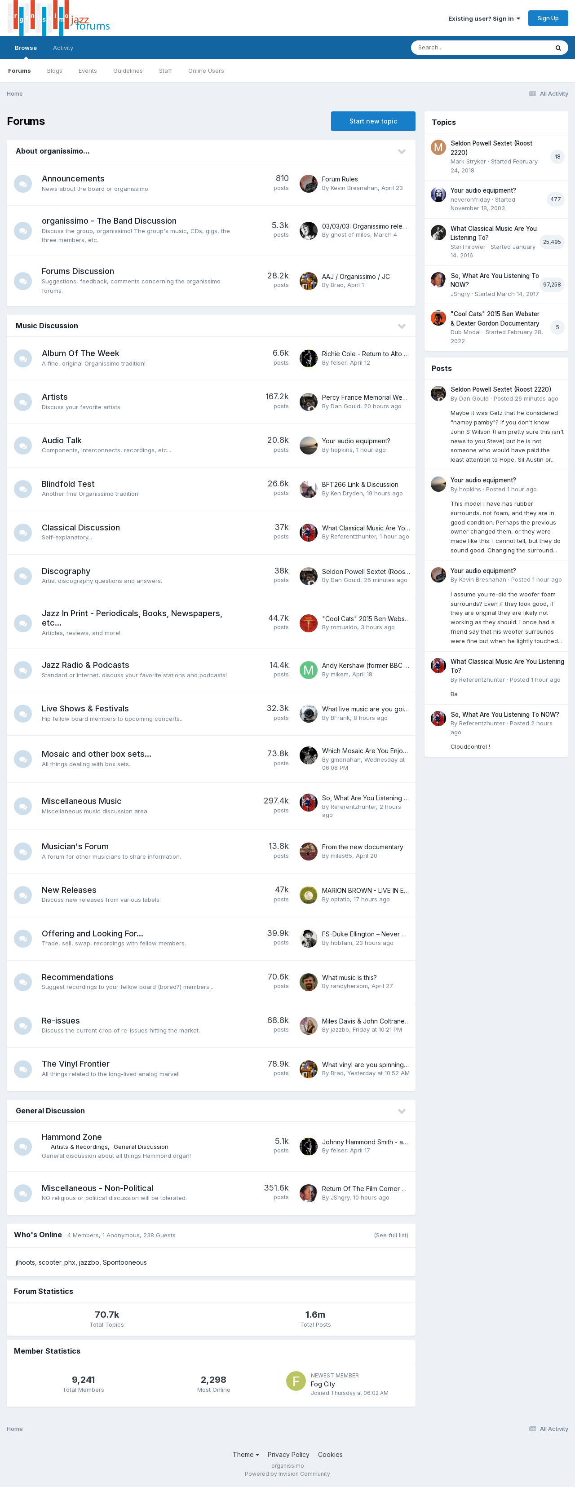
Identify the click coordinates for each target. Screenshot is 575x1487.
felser (338, 362)
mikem (340, 674)
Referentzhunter (353, 536)
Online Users (206, 70)
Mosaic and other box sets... (96, 754)
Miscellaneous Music (82, 801)
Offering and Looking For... (92, 933)
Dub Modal (466, 331)
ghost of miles (350, 234)
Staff (165, 70)
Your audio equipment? (356, 441)
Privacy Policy (289, 1454)
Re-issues (61, 1020)
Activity (63, 47)
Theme (246, 1454)
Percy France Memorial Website (369, 397)
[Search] (455, 47)
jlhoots (25, 1262)
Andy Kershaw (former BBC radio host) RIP (385, 665)
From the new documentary (362, 847)
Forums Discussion (78, 271)
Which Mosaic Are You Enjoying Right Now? (386, 751)
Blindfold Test (68, 484)
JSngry (340, 1197)
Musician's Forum (75, 846)
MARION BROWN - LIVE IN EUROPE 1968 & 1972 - (394, 890)
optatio (340, 899)
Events (88, 70)
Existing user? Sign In (484, 18)
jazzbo (340, 1029)
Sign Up (548, 18)
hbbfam (341, 942)
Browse (26, 51)
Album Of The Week (80, 353)
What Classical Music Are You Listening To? (386, 528)
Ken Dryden (347, 493)
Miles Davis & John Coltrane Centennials (381, 1021)
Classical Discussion (81, 527)
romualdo (344, 627)
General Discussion (50, 1110)
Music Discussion (47, 325)
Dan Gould (345, 406)
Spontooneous (125, 1262)
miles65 (341, 855)
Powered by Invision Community (287, 1473)
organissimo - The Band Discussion (109, 220)
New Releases (69, 890)
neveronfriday (470, 199)
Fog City (323, 1384)
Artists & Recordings (79, 1146)
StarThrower (468, 246)
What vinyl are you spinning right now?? (380, 1064)
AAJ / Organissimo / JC (356, 276)
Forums (19, 70)
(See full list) (391, 1235)
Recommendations (78, 977)
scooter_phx (57, 1262)
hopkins (342, 449)
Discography (66, 571)
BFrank (340, 717)
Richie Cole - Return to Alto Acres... (373, 353)
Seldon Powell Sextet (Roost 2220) (374, 571)
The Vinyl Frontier (76, 1063)
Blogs (54, 70)
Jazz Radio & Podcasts (85, 665)
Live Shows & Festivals (85, 708)
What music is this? (349, 977)
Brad (337, 284)
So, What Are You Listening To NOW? (377, 798)
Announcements (73, 178)
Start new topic (373, 121)
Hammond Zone (72, 1137)
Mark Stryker (468, 161)
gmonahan (346, 759)
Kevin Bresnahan (354, 187)
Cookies (330, 1454)
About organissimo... (53, 150)
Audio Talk (62, 440)
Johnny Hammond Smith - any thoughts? (381, 1142)
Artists (55, 397)
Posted (526, 398)
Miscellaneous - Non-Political (97, 1188)
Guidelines (128, 70)
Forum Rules (340, 179)
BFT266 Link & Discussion (360, 484)
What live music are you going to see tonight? (389, 709)
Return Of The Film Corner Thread (373, 1188)
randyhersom (349, 985)
